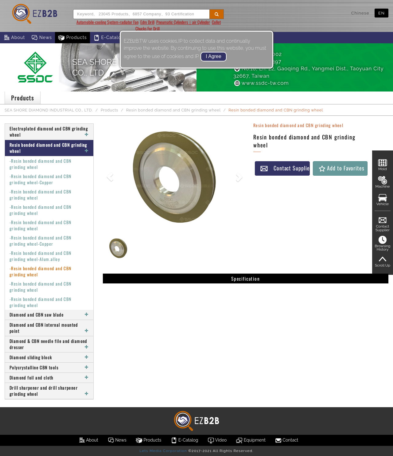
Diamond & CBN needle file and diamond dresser (49, 344)
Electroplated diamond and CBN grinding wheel (49, 131)
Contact (286, 440)
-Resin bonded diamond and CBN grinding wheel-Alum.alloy (41, 256)
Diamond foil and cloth (49, 377)
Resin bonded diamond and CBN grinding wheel (173, 110)
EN (381, 12)
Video (217, 440)
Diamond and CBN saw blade (49, 314)
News (41, 37)
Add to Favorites (341, 168)
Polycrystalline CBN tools (49, 367)
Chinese (360, 12)
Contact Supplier (285, 168)
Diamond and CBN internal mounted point (49, 328)
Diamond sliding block (49, 357)
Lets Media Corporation (163, 451)
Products (72, 37)
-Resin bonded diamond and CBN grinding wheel (41, 164)
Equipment (250, 440)
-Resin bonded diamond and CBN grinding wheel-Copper (41, 179)
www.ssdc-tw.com (261, 83)
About (14, 37)
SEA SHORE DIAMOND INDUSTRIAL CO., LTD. (49, 110)
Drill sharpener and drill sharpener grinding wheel (49, 390)
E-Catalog (108, 37)
